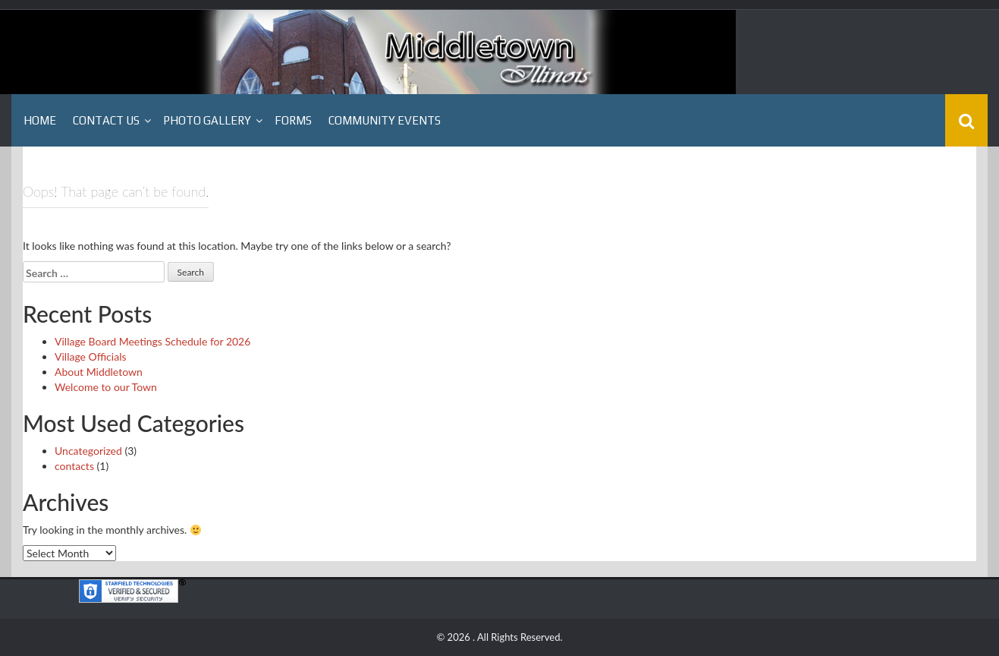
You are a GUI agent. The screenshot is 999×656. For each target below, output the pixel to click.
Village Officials (91, 356)
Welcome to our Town (106, 386)
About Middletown (99, 371)
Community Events (384, 120)
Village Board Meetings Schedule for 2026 (152, 341)
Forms (293, 120)
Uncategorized (88, 450)
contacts (74, 465)
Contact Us (106, 120)
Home (40, 120)
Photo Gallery (207, 120)
